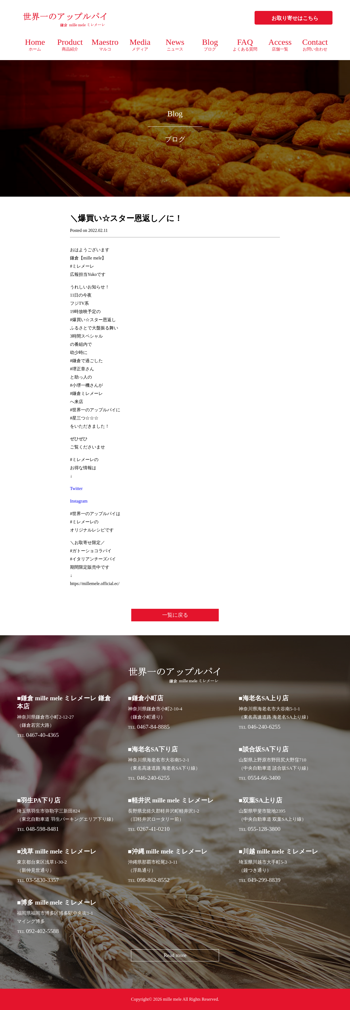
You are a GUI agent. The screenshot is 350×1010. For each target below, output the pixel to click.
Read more (175, 955)
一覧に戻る (175, 615)
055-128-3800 (264, 829)
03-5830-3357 (42, 880)
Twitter (76, 488)
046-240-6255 (264, 726)
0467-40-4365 (42, 735)
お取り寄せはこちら (295, 18)
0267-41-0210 (153, 829)
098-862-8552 (153, 880)
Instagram (79, 501)
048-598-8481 (42, 829)
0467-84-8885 (153, 726)
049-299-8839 (264, 880)
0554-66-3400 (264, 778)
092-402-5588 (42, 931)
